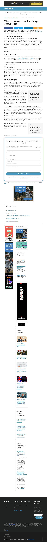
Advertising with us (18, 506)
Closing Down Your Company (12, 221)
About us (26, 506)
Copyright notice (31, 539)
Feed (7, 530)
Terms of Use (6, 534)
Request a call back (23, 173)
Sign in (5, 507)
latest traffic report (12, 524)
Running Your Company (11, 213)
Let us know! (22, 488)
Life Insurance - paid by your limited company (21, 267)
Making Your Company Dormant (13, 218)
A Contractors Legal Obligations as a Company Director (18, 215)
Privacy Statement (7, 536)
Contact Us (16, 507)
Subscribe (39, 517)
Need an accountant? (21, 275)
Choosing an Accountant (11, 210)
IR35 (37, 31)
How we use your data (23, 177)
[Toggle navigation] (42, 8)
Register (6, 506)
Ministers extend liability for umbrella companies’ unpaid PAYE (21, 453)
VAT (41, 31)
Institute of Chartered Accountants (25, 58)
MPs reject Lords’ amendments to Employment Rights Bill (22, 473)
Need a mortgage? (21, 260)
